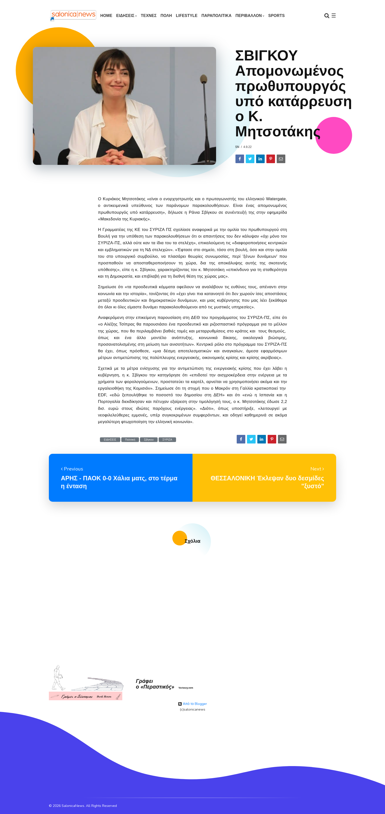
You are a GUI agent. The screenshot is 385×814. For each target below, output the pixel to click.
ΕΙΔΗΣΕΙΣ (125, 16)
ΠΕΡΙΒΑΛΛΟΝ (248, 16)
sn (237, 147)
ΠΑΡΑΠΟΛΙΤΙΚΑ (216, 16)
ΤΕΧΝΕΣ (149, 16)
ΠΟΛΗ (166, 16)
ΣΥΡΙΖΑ (167, 440)
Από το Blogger (192, 703)
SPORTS (276, 16)
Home (106, 16)
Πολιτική (130, 440)
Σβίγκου (148, 440)
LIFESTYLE (186, 16)
